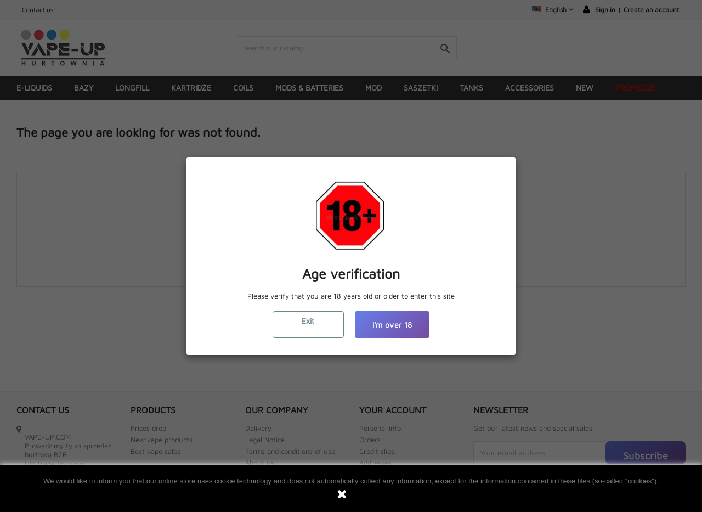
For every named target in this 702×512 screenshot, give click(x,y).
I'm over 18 (392, 324)
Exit (308, 320)
